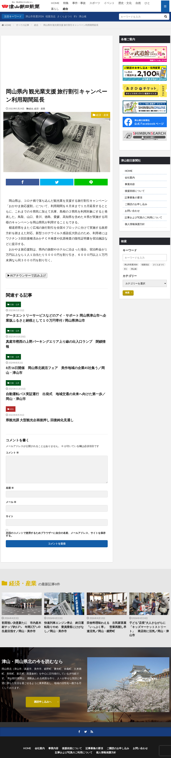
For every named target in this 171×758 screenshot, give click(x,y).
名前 (10, 488)
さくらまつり (64, 16)
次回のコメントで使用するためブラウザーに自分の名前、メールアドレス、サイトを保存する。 (56, 534)
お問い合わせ (132, 210)
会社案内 (130, 177)
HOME (55, 2)
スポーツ (94, 2)
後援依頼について (135, 190)
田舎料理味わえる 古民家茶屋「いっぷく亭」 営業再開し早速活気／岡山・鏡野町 (106, 627)
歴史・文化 (125, 2)
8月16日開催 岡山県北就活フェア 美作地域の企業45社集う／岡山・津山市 (55, 370)
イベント (109, 2)
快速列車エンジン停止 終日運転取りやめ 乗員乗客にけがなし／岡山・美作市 (64, 627)
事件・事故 (79, 2)
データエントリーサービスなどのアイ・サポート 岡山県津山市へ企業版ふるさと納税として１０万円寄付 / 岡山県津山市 (56, 317)
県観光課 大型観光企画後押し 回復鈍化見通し (40, 420)
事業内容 (130, 184)
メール (11, 502)
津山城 (82, 16)
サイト (9, 516)
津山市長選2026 (34, 16)
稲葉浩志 (51, 16)
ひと (147, 2)
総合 (65, 8)
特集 (65, 2)
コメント (12, 452)
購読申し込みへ (43, 701)
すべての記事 (22, 25)
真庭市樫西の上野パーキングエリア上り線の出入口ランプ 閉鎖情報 (56, 343)
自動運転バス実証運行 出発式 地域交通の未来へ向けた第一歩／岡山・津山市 (56, 396)
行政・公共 (14, 304)
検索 (127, 292)
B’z (75, 16)
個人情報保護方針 (135, 224)
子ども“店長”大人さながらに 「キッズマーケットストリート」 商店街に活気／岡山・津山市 (149, 629)
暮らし (55, 8)
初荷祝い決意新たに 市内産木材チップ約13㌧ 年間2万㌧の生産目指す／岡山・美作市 (21, 627)
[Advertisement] (56, 53)
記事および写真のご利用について (143, 217)
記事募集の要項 (133, 197)
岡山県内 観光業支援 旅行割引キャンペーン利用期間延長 (70, 25)
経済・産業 (39, 108)
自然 (138, 2)
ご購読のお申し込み (136, 204)
